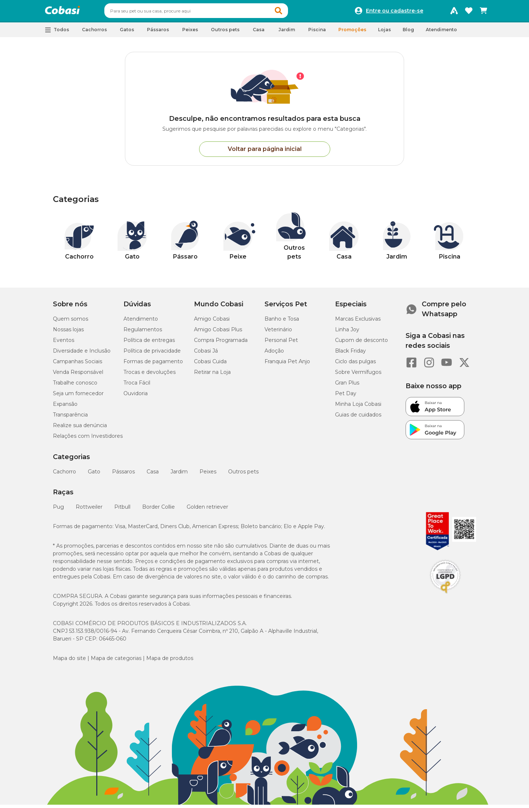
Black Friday (350, 354)
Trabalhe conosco (75, 386)
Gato (94, 475)
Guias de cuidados (358, 418)
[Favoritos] (468, 12)
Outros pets (243, 475)
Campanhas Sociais (77, 364)
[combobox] (210, 12)
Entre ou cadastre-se (394, 12)
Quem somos (70, 322)
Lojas (384, 33)
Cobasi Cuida (210, 364)
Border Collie (158, 510)
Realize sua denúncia (80, 428)
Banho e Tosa (281, 322)
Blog (408, 33)
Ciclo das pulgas (355, 364)
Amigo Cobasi (212, 322)
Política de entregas (149, 343)
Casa (153, 475)
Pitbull (122, 510)
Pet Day (345, 396)
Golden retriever (207, 510)
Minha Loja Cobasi (358, 407)
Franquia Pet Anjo (287, 364)
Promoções (352, 33)
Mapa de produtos (169, 661)
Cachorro (64, 475)
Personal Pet (281, 343)
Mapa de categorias (116, 661)
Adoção (274, 354)
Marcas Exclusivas (358, 322)
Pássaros (123, 475)
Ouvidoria (135, 396)
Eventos (63, 343)
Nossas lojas (68, 332)
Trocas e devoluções (149, 375)
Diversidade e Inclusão (82, 354)
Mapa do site (69, 661)
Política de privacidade (152, 354)
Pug (58, 510)
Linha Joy (347, 332)
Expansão (65, 407)
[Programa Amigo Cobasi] (454, 12)
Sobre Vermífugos (358, 375)
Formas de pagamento (153, 364)
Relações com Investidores (88, 439)
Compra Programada (221, 343)
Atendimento (441, 33)
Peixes (207, 475)
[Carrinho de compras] (483, 12)
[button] (292, 12)
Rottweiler (89, 510)
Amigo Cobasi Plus (218, 332)
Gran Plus (347, 386)
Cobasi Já (206, 354)
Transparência (70, 418)
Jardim (179, 475)
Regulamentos (142, 332)
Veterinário (278, 332)
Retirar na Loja (212, 375)
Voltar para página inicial (265, 152)
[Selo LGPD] (445, 597)
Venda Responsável (78, 375)
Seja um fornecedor (78, 396)
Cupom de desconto (361, 343)
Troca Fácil (136, 386)
